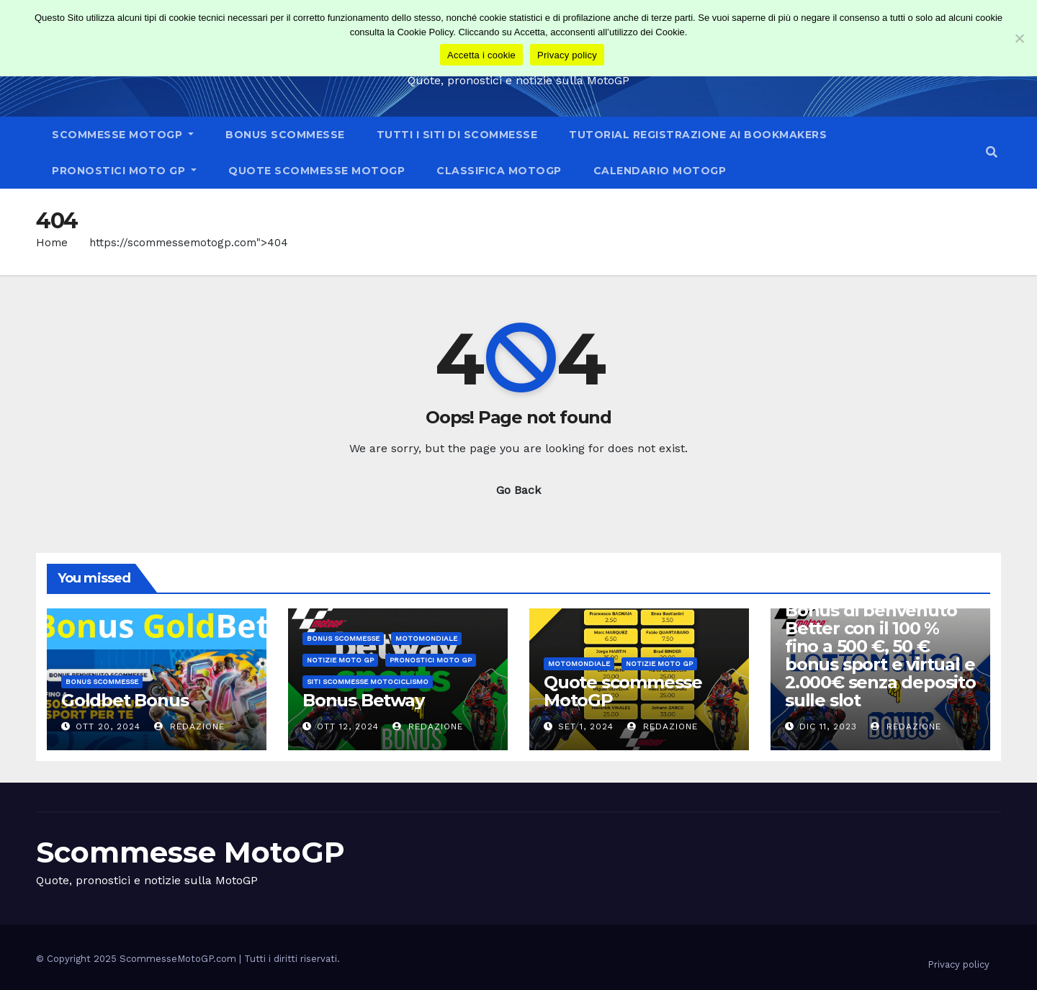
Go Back (518, 490)
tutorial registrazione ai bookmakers (698, 134)
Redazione (189, 726)
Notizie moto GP (340, 660)
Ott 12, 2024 (348, 726)
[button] (991, 152)
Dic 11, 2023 (828, 726)
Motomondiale (426, 638)
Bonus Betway (363, 700)
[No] (1019, 38)
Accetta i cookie (481, 55)
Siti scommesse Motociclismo (367, 681)
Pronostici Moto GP (124, 170)
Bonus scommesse (285, 134)
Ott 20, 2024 (108, 726)
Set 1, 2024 (586, 726)
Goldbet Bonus (124, 700)
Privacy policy (958, 964)
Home (52, 242)
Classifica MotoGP (499, 170)
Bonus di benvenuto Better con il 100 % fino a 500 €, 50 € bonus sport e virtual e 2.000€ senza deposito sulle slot (880, 655)
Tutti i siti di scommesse (457, 134)
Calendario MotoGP (660, 170)
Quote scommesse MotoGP (316, 170)
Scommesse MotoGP (123, 134)
